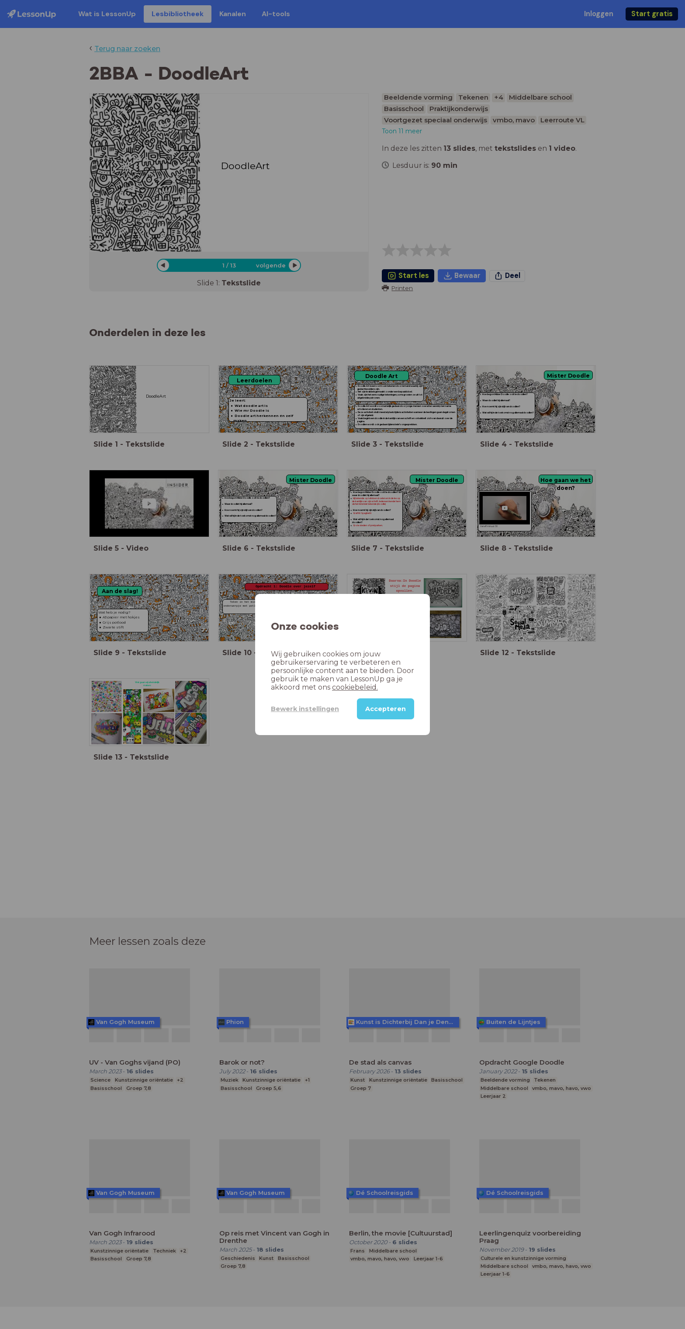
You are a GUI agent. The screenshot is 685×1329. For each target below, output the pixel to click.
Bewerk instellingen (305, 709)
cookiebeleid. (355, 687)
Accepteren (385, 709)
